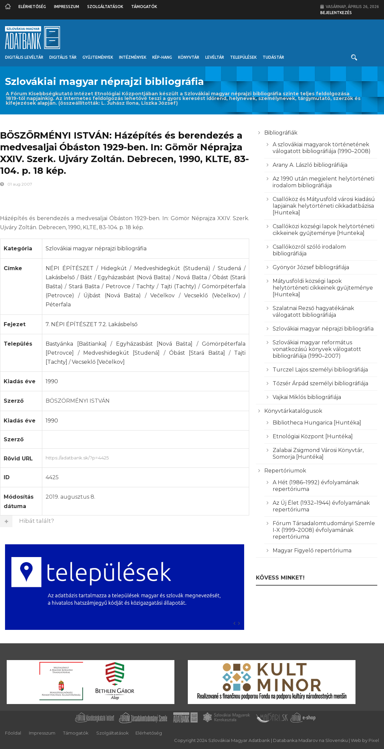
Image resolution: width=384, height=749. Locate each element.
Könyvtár (188, 57)
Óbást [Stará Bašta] (197, 353)
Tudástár (273, 57)
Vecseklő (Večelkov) (212, 295)
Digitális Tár (62, 57)
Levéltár (214, 57)
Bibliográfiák (280, 133)
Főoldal (13, 733)
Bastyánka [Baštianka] (76, 344)
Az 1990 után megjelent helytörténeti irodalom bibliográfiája (323, 182)
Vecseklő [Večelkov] (98, 362)
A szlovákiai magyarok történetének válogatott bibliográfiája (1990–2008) (322, 147)
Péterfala (58, 304)
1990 (52, 381)
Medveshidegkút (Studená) (172, 268)
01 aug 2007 (19, 184)
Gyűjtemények (98, 57)
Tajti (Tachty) (178, 286)
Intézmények (132, 57)
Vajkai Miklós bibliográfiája (307, 397)
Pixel (374, 740)
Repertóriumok (285, 470)
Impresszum (66, 6)
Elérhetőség (32, 6)
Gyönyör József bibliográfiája (311, 267)
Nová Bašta (191, 277)
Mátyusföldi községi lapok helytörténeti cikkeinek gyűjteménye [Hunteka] (323, 288)
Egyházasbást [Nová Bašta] (154, 344)
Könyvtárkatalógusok (293, 411)
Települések (243, 57)
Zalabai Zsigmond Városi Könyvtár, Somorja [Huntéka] (318, 453)
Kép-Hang (162, 57)
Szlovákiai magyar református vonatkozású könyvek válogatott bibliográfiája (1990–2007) (317, 349)
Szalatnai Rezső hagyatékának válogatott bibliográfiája (313, 311)
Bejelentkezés (336, 12)
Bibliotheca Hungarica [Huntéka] (317, 422)
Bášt (86, 277)
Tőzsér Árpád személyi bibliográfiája (320, 383)
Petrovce (118, 286)
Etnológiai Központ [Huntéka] (313, 436)
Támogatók (144, 6)
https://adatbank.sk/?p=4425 (145, 457)
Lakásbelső (60, 277)
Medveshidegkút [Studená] (121, 353)
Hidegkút (114, 268)
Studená (229, 268)
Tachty (145, 286)
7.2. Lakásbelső (118, 324)
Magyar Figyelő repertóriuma (312, 550)
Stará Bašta (84, 286)
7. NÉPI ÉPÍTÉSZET (71, 324)
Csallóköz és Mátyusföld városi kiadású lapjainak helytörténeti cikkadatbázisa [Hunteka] (324, 206)
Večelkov (162, 295)
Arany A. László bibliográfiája (310, 165)
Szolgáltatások (105, 6)
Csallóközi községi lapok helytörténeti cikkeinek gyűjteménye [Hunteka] (323, 229)
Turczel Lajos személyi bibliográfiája (320, 369)
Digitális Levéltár (24, 57)
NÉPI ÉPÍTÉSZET (70, 268)
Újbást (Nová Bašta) (112, 295)
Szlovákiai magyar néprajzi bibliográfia (96, 248)
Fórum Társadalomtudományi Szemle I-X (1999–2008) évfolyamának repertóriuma (324, 530)
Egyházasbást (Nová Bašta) (134, 277)
